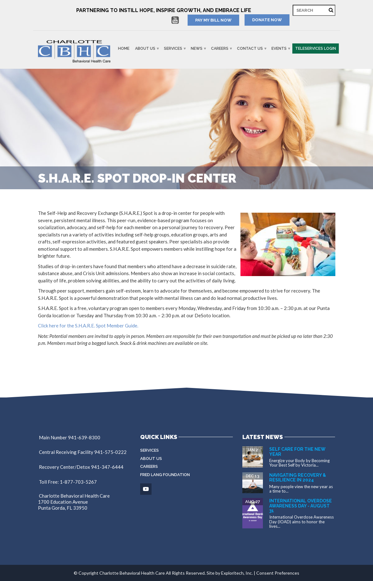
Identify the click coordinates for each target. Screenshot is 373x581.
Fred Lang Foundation (165, 474)
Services (173, 48)
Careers (219, 48)
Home (123, 48)
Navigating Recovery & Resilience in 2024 (297, 477)
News (196, 48)
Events (279, 48)
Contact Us (250, 48)
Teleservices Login (315, 48)
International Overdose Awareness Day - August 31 (300, 505)
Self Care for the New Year (297, 451)
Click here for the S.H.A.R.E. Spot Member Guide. (88, 325)
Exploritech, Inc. (237, 573)
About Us (145, 48)
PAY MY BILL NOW (213, 20)
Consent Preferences (277, 573)
